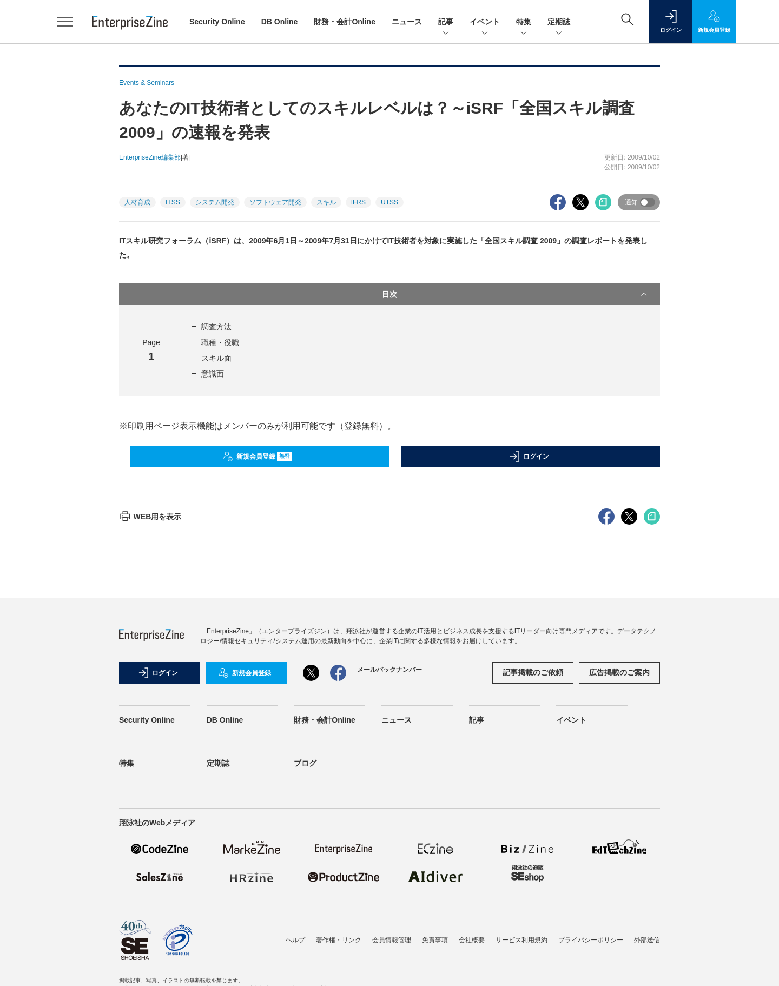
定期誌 (558, 22)
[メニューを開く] (65, 21)
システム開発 (214, 202)
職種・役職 (220, 342)
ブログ (305, 958)
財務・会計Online (344, 21)
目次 (515, 294)
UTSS (389, 202)
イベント (485, 22)
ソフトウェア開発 (275, 202)
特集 (523, 22)
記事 (445, 22)
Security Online (217, 21)
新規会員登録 (257, 456)
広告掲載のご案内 (619, 867)
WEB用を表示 (150, 711)
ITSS (173, 202)
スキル (326, 202)
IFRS (358, 202)
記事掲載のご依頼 (533, 867)
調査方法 (216, 326)
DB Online (279, 21)
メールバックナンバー (389, 864)
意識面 (212, 373)
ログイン (529, 456)
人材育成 (137, 202)
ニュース (407, 21)
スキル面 (216, 358)
